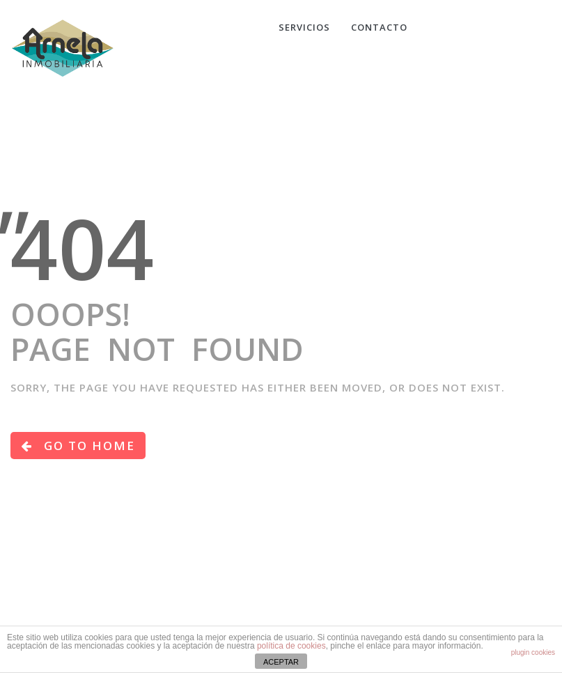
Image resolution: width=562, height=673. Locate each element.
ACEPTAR (281, 662)
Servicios (304, 27)
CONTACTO (379, 27)
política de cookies (291, 646)
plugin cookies (533, 652)
